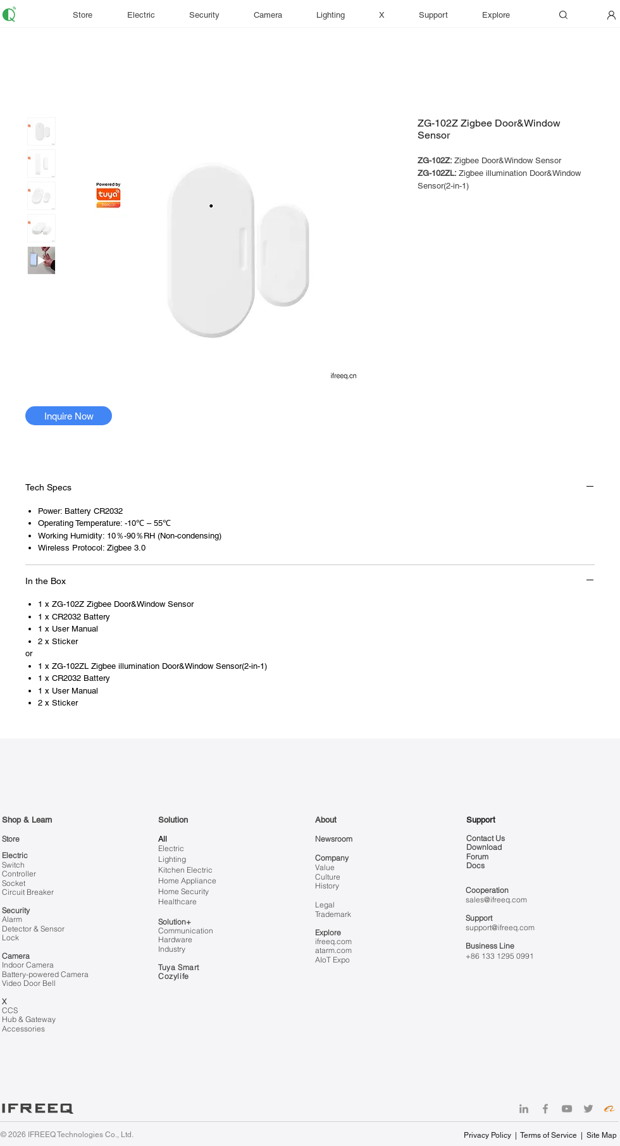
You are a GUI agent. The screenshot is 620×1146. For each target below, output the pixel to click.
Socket (13, 883)
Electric (15, 855)
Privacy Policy (488, 1135)
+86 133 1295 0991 (500, 956)
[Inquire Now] (68, 415)
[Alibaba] (610, 1108)
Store (11, 839)
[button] (441, 15)
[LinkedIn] (524, 1108)
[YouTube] (567, 1108)
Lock (10, 937)
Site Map (601, 1135)
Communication (185, 930)
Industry (171, 949)
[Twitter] (588, 1108)
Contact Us (485, 838)
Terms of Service (548, 1135)
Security (16, 910)
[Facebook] (545, 1108)
